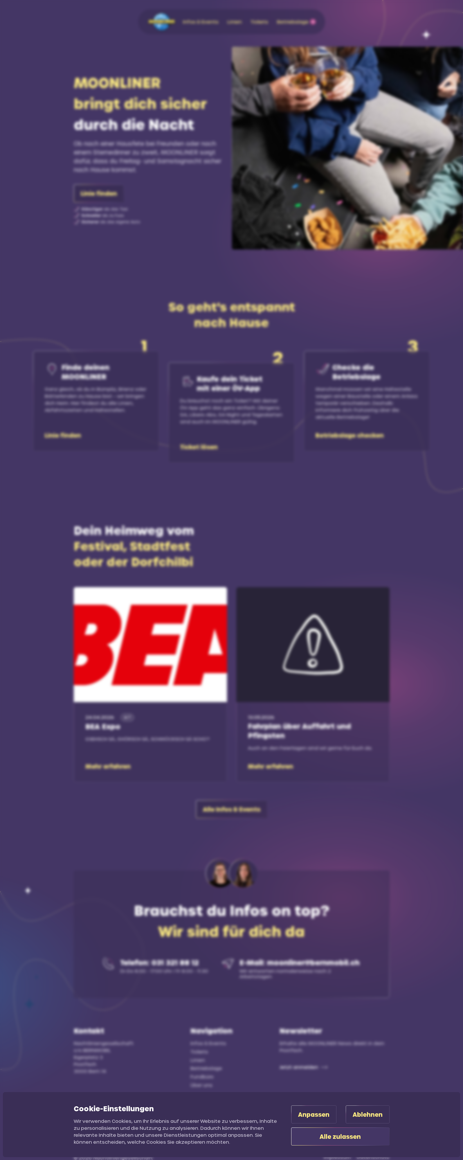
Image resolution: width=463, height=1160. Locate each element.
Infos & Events (208, 1043)
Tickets (199, 1051)
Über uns (201, 1085)
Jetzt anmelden (299, 1067)
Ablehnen (368, 1114)
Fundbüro (202, 1076)
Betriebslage (206, 1068)
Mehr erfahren (108, 766)
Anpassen (313, 1114)
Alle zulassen (340, 1136)
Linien (197, 1060)
